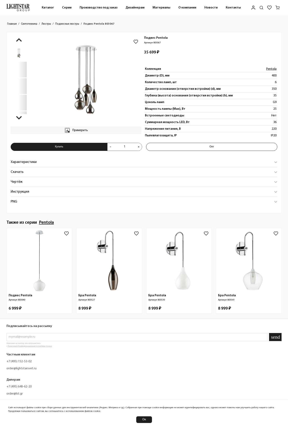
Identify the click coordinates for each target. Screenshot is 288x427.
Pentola (271, 69)
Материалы (161, 7)
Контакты (233, 7)
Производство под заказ (98, 7)
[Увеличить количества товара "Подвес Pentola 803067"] (138, 147)
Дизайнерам (135, 7)
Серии (67, 7)
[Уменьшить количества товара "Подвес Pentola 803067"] (110, 147)
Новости (211, 7)
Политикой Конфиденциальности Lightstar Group (30, 346)
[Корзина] (277, 8)
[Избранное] (269, 8)
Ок (144, 419)
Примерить (76, 130)
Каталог (48, 7)
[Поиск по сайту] (261, 8)
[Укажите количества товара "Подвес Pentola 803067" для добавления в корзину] (124, 147)
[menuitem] (48, 7)
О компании (187, 7)
